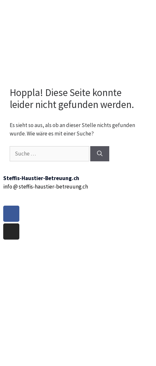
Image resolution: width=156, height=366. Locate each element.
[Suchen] (99, 154)
